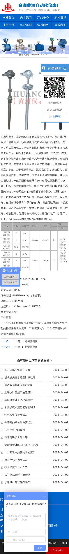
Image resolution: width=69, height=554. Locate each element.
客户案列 (26, 25)
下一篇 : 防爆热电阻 (25, 346)
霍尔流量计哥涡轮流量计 (18, 400)
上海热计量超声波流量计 (18, 392)
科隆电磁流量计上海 (16, 437)
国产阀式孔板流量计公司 (18, 385)
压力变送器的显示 (14, 430)
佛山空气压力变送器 (16, 460)
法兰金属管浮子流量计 (17, 474)
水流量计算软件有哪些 (17, 482)
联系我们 (56, 116)
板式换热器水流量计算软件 (19, 377)
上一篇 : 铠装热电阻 (25, 341)
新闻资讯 (60, 17)
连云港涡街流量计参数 (17, 370)
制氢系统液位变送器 (16, 415)
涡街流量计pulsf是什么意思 (21, 445)
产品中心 (43, 17)
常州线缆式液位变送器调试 (19, 407)
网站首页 (8, 17)
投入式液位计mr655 (16, 467)
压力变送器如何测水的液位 (19, 452)
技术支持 (8, 25)
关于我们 (26, 17)
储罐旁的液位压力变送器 (18, 422)
